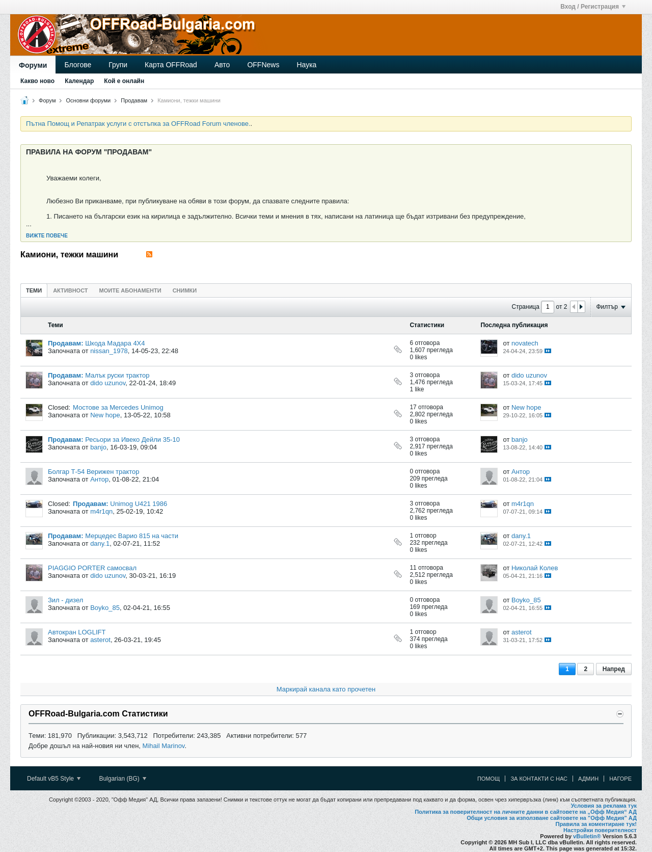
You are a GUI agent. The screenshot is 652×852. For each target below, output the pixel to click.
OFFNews (263, 65)
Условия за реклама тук (604, 806)
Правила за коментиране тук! (596, 824)
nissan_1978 (109, 351)
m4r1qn (101, 511)
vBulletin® (587, 836)
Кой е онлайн (124, 81)
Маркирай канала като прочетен (326, 689)
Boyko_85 (105, 607)
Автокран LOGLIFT (76, 632)
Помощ (488, 779)
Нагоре (620, 779)
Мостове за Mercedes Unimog (118, 407)
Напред (614, 669)
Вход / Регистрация (593, 6)
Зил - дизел (65, 600)
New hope (105, 415)
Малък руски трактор (117, 375)
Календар (79, 81)
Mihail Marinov (164, 746)
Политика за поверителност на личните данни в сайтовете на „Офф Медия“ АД (526, 812)
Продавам (134, 100)
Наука (306, 65)
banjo (98, 447)
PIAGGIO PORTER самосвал (92, 568)
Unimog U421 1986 (138, 504)
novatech (524, 343)
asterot (100, 640)
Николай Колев (534, 568)
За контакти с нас (538, 779)
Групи (117, 65)
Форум (47, 100)
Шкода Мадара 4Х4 (115, 343)
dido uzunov (107, 383)
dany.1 (100, 543)
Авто (222, 65)
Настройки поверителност (600, 830)
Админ (588, 779)
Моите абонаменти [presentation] (130, 290)
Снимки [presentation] (185, 290)
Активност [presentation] (70, 290)
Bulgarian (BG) (122, 778)
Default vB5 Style (53, 778)
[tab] (33, 290)
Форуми (33, 65)
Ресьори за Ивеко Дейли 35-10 (132, 439)
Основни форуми (88, 100)
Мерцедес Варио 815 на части (131, 536)
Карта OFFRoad (171, 65)
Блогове (77, 65)
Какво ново (37, 81)
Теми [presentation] (34, 290)
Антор (99, 479)
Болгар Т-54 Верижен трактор (94, 471)
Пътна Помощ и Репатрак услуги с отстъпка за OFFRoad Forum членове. (138, 123)
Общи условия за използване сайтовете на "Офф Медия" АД (552, 818)
